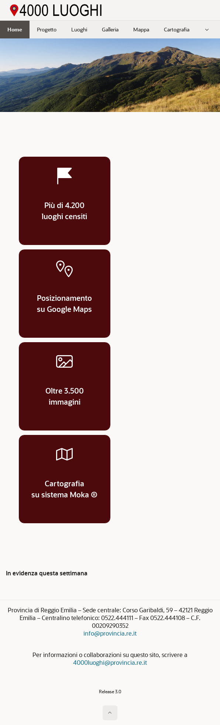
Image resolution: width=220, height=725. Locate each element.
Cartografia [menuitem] (176, 29)
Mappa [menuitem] (141, 29)
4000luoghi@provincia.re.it (110, 662)
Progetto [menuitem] (46, 29)
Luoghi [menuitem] (79, 29)
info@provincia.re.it (110, 633)
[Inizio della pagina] (110, 712)
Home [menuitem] (14, 29)
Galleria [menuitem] (110, 29)
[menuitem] (207, 29)
